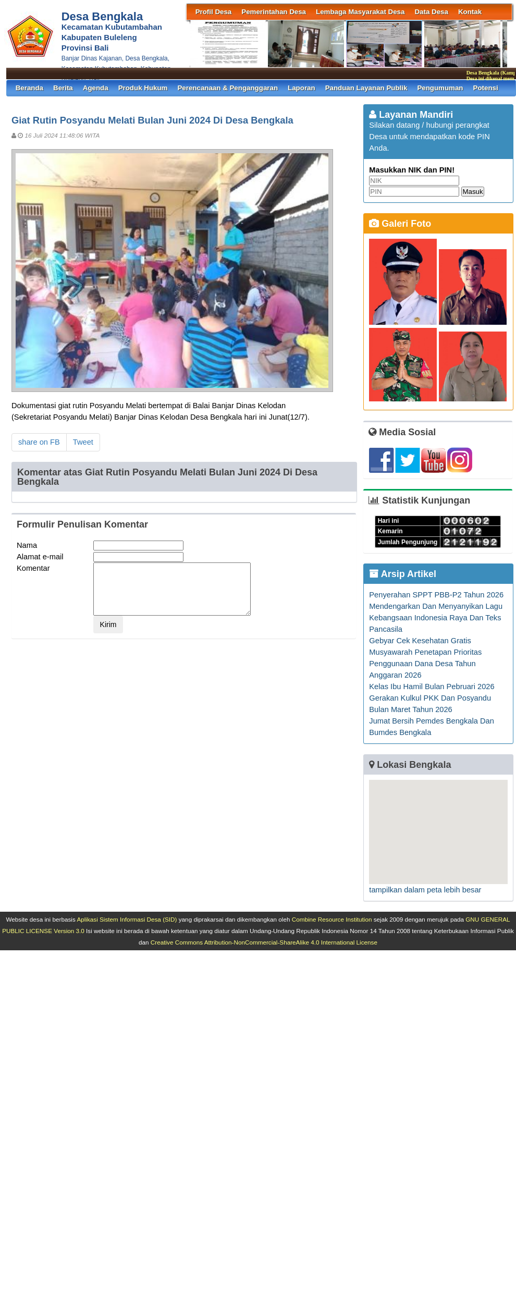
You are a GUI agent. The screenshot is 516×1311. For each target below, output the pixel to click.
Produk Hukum (143, 88)
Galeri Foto (400, 223)
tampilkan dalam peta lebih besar (425, 890)
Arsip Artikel (402, 574)
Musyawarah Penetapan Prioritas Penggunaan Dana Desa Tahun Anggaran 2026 (425, 663)
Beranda (29, 88)
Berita (63, 88)
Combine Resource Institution (332, 919)
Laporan (301, 88)
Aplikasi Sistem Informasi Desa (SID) (127, 919)
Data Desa (431, 12)
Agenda (95, 88)
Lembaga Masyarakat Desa (360, 12)
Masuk (472, 191)
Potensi (485, 88)
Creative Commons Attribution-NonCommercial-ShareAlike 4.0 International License (264, 942)
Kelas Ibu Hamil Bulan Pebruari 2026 (431, 686)
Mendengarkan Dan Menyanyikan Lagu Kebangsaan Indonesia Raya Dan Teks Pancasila (435, 617)
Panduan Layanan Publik (366, 88)
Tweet (83, 442)
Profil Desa (213, 12)
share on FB (39, 442)
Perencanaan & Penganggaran (227, 88)
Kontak (470, 12)
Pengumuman (440, 88)
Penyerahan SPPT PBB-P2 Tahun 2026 (436, 595)
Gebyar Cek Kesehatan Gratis (420, 640)
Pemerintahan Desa (273, 12)
